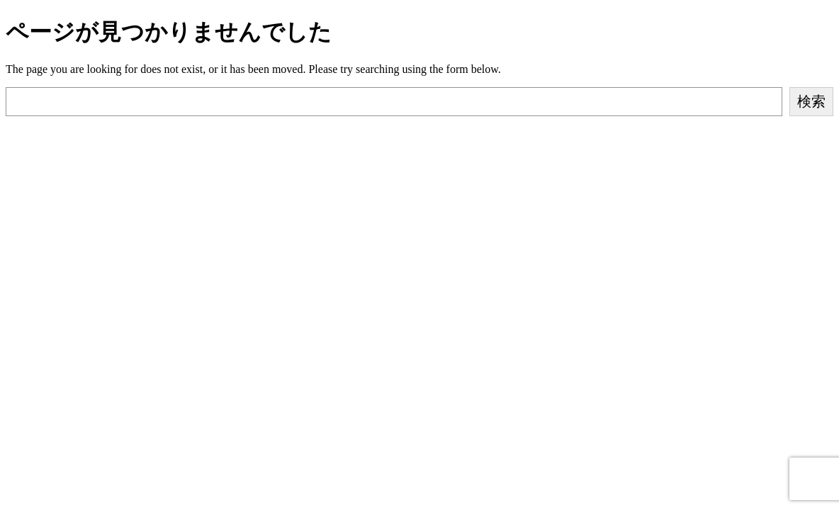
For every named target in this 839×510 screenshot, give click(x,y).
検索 (811, 101)
